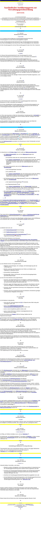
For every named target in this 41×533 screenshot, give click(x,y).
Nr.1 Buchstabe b (22, 194)
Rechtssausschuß (8, 391)
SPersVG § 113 (26, 479)
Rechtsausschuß (8, 141)
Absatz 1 (23, 203)
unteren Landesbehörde (14, 159)
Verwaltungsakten (34, 200)
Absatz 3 (28, 387)
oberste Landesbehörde (15, 191)
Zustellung (2, 392)
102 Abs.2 (9, 374)
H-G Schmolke (28, 504)
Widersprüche (15, 133)
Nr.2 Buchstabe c (30, 194)
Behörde (35, 133)
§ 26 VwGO (36, 115)
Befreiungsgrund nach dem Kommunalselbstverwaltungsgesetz (13, 306)
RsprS (20, 144)
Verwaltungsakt (6, 134)
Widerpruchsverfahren (13, 203)
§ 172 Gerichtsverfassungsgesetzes (18, 381)
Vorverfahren (24, 133)
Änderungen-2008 (18, 26)
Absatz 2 (34, 375)
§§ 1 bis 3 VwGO (21, 36)
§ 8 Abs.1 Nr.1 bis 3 (35, 134)
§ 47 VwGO (20, 419)
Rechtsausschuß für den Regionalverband (16, 234)
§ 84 (4, 374)
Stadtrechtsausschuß (11, 154)
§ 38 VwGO (20, 53)
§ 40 (19, 463)
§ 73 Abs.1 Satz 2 (13, 152)
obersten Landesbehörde (23, 192)
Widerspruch (26, 154)
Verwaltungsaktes (4, 204)
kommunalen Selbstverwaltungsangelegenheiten (14, 200)
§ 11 (21, 302)
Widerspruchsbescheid (31, 152)
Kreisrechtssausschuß (15, 214)
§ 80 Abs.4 (3, 451)
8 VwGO (12, 451)
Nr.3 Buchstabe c (24, 202)
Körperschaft (28, 186)
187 (20, 463)
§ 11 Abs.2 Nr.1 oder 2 (18, 319)
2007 (23, 26)
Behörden (25, 434)
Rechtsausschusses (15, 378)
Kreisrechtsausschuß (11, 229)
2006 (25, 26)
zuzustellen (34, 392)
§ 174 (26, 219)
